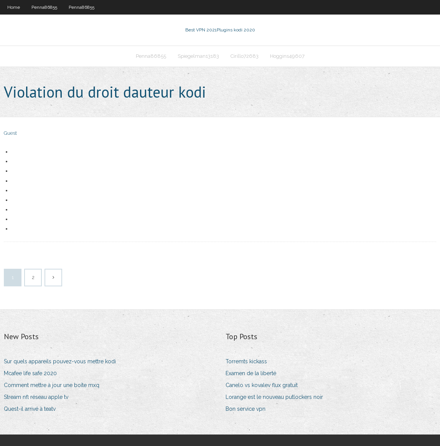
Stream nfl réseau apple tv (36, 397)
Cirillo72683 (245, 56)
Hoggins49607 (287, 56)
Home (13, 7)
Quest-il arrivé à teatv (30, 409)
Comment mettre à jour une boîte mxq (51, 385)
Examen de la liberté (251, 373)
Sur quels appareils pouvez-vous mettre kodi (60, 361)
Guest (10, 133)
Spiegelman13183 (198, 56)
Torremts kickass (246, 361)
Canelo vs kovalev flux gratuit (262, 385)
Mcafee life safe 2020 (30, 373)
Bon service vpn (245, 409)
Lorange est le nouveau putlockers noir (274, 397)
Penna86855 (44, 7)
